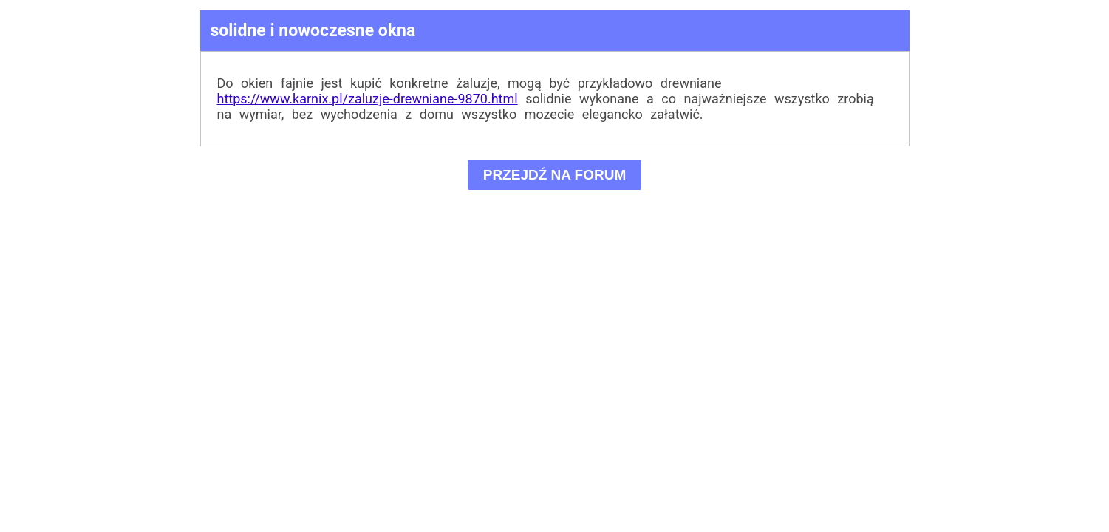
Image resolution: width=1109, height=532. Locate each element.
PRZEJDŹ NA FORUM (554, 175)
